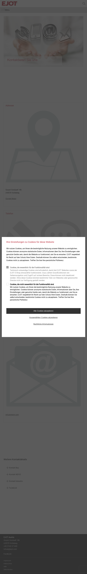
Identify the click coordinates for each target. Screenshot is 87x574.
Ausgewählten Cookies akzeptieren (43, 317)
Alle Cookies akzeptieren (43, 311)
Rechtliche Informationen (43, 324)
